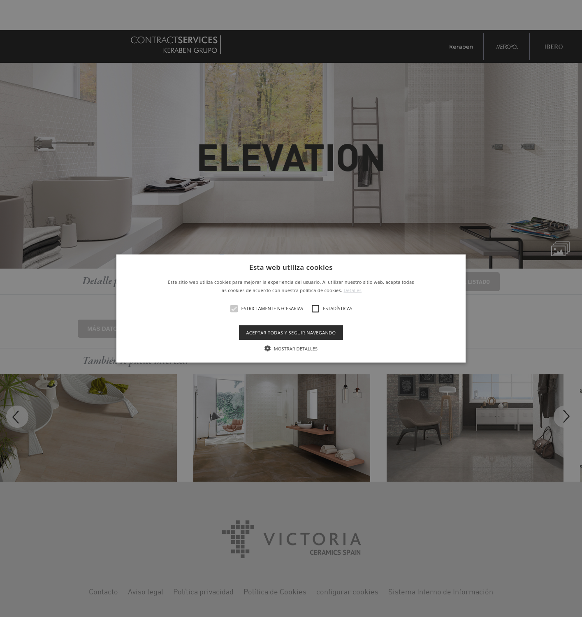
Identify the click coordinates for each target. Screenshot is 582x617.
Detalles (352, 290)
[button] (291, 309)
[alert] (291, 308)
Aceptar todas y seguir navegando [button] (291, 332)
